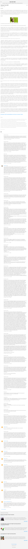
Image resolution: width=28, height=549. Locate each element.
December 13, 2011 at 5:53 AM (8, 308)
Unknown (5, 451)
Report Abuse (14, 547)
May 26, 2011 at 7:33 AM (7, 191)
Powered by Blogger (14, 544)
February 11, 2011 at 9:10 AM (7, 163)
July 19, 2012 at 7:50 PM (7, 424)
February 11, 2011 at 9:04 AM (7, 151)
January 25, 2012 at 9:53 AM (7, 374)
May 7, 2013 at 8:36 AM (7, 438)
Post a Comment (3, 509)
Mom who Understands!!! (7, 501)
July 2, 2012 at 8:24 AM (7, 412)
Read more (25, 521)
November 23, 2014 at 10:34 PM (8, 462)
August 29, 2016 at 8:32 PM (7, 507)
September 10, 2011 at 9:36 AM (8, 276)
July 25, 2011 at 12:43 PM (7, 198)
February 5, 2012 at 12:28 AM (7, 389)
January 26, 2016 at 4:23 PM (7, 499)
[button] (26, 5)
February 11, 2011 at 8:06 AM (7, 139)
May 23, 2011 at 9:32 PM (7, 174)
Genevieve (5, 165)
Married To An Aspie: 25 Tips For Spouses (7, 514)
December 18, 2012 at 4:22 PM (7, 429)
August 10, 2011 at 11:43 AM (7, 252)
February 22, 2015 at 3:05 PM (7, 487)
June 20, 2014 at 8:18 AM (7, 456)
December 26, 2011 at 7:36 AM (8, 363)
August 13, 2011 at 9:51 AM (7, 263)
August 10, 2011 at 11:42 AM (7, 242)
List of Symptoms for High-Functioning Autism (8, 533)
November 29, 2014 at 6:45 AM (8, 479)
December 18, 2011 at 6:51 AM (8, 353)
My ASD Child (12, 1)
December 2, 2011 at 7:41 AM (7, 297)
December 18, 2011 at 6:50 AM (8, 331)
